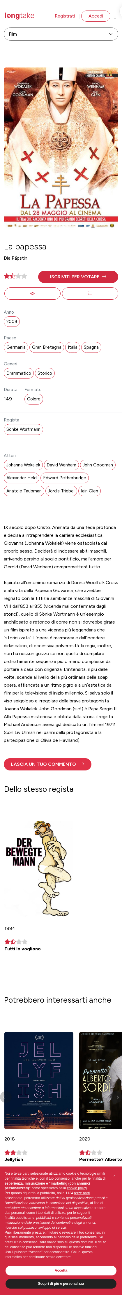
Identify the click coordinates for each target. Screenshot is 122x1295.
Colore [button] (33, 399)
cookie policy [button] (77, 1188)
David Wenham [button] (61, 465)
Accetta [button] (61, 1270)
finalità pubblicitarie (19, 1218)
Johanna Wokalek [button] (23, 465)
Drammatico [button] (18, 373)
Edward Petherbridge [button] (64, 477)
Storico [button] (45, 373)
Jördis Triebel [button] (61, 491)
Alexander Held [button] (21, 477)
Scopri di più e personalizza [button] (61, 1284)
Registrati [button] (65, 16)
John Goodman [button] (98, 465)
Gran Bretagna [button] (46, 347)
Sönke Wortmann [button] (23, 429)
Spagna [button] (91, 347)
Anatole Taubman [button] (24, 491)
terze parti (82, 1193)
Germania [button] (16, 347)
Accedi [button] (96, 16)
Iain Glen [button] (89, 491)
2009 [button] (11, 321)
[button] (78, 277)
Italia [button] (72, 347)
